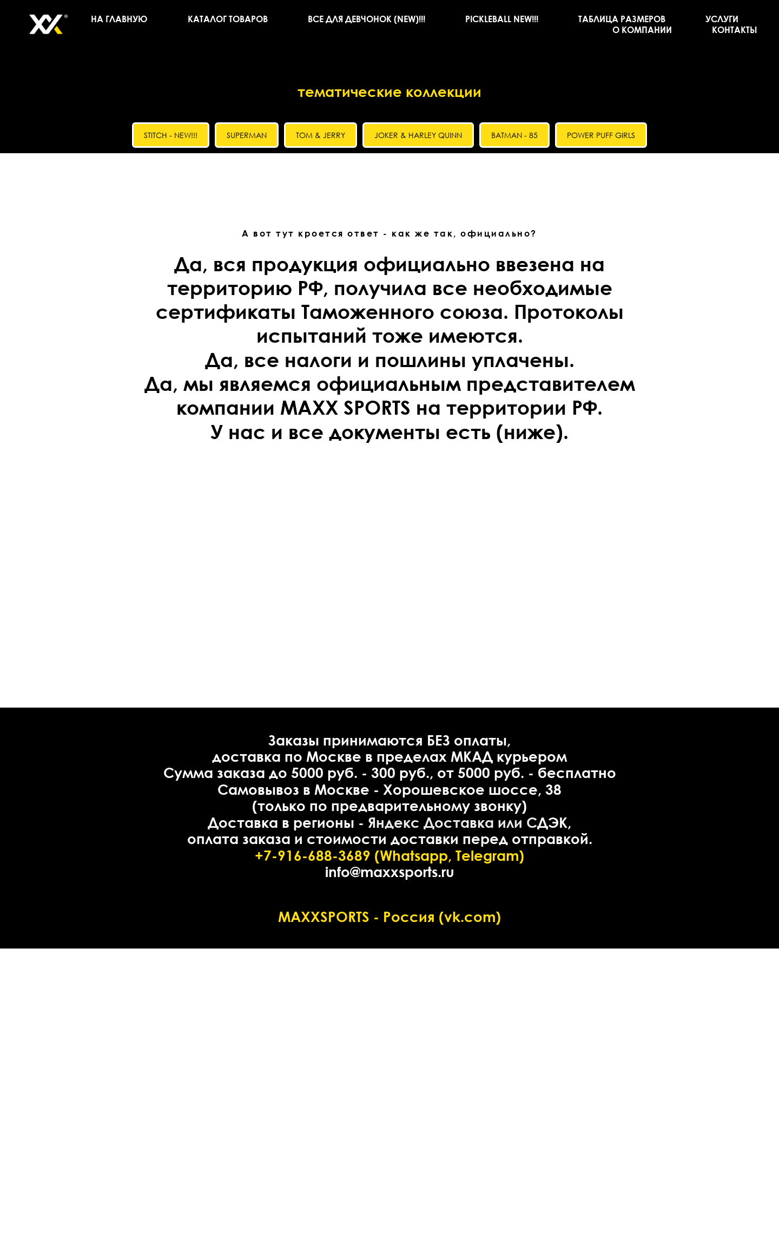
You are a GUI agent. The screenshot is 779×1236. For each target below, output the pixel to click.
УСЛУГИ (721, 19)
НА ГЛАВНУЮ (119, 19)
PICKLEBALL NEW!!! (501, 19)
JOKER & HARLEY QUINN (418, 135)
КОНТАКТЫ (734, 29)
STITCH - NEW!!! (170, 135)
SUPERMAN (247, 135)
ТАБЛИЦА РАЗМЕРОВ (621, 19)
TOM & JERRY (320, 135)
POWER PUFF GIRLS (601, 135)
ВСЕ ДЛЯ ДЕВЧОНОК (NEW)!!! (366, 19)
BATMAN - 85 (514, 135)
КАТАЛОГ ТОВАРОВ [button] (228, 19)
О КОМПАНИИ (642, 29)
